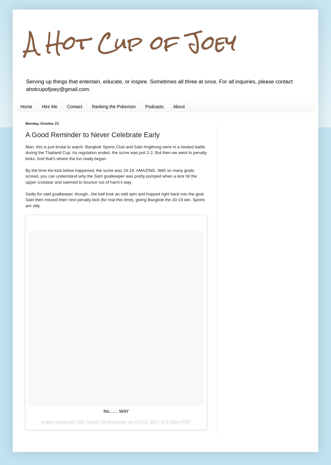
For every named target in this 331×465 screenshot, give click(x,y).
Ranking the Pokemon (114, 106)
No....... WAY (116, 411)
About (179, 106)
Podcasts (154, 106)
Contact (74, 106)
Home (26, 106)
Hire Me (49, 106)
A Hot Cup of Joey (130, 42)
